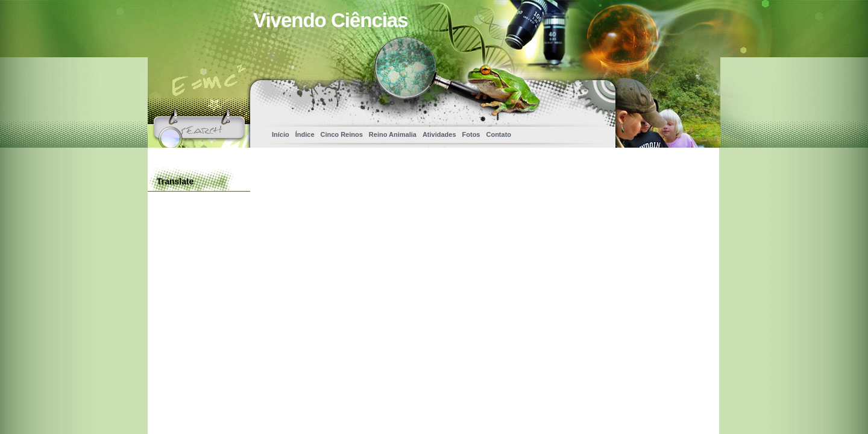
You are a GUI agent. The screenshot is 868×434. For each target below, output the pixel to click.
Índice (305, 134)
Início (280, 134)
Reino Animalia (393, 134)
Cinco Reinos (342, 134)
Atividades (439, 134)
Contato (498, 134)
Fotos (471, 134)
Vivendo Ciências (330, 20)
